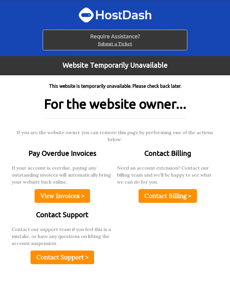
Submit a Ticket (115, 44)
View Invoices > (62, 196)
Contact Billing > (167, 196)
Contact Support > (62, 257)
